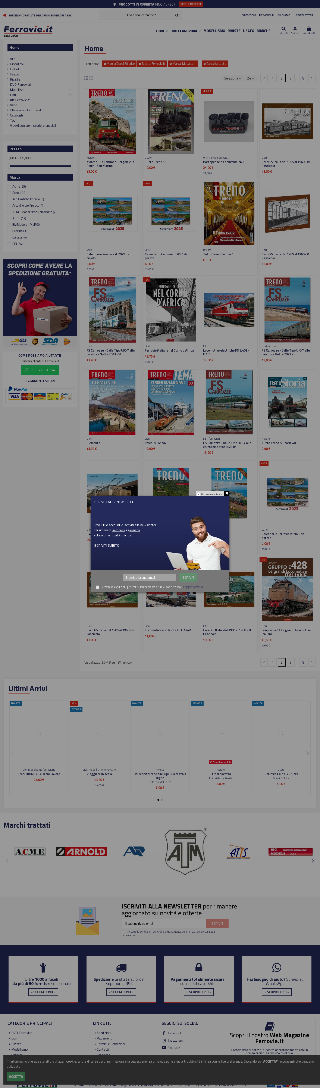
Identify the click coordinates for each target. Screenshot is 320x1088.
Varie (13, 104)
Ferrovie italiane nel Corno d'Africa (169, 350)
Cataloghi (16, 115)
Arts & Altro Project (27, 205)
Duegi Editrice (281, 778)
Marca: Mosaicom (182, 63)
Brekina (20, 230)
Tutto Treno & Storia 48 (279, 442)
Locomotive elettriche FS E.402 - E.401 (226, 352)
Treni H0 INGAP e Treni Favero (39, 773)
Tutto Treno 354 (156, 533)
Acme (19, 186)
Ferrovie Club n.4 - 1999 (281, 773)
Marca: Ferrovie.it (152, 63)
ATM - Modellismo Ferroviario (34, 211)
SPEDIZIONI (249, 15)
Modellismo (18, 89)
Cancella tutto (214, 63)
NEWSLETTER (304, 15)
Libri (13, 94)
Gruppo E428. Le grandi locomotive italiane (286, 632)
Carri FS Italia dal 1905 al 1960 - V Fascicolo (285, 256)
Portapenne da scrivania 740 (223, 161)
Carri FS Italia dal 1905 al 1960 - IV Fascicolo (111, 632)
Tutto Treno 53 (155, 161)
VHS (13, 58)
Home (14, 47)
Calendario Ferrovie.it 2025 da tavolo (108, 256)
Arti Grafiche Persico (28, 199)
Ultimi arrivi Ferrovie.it (25, 110)
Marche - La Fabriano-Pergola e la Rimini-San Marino (110, 163)
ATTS (19, 218)
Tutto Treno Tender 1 (218, 254)
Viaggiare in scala (99, 773)
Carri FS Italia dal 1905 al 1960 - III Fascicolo (227, 632)
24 (250, 78)
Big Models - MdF (26, 224)
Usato (14, 74)
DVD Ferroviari (20, 84)
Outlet (14, 69)
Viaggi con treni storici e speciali (33, 125)
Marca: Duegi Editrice (119, 63)
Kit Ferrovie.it (20, 99)
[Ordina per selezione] (233, 78)
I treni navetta (220, 773)
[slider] (9, 166)
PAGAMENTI (266, 15)
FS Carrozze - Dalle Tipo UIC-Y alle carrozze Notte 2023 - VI (111, 352)
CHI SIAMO (283, 15)
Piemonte (93, 442)
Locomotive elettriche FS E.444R (168, 630)
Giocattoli (17, 63)
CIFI (17, 243)
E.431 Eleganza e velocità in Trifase (112, 533)
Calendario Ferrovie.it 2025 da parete (166, 256)
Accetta (16, 1076)
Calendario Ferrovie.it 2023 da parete (283, 535)
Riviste (15, 79)
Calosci (20, 237)
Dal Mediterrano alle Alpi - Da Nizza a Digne (160, 775)
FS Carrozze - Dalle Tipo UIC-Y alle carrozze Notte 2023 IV (227, 444)
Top (13, 120)
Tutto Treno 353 (214, 533)
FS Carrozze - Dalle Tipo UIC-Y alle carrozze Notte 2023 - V (286, 352)
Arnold (18, 192)
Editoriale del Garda (159, 782)
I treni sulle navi (156, 442)
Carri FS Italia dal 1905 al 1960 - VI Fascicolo (286, 163)
